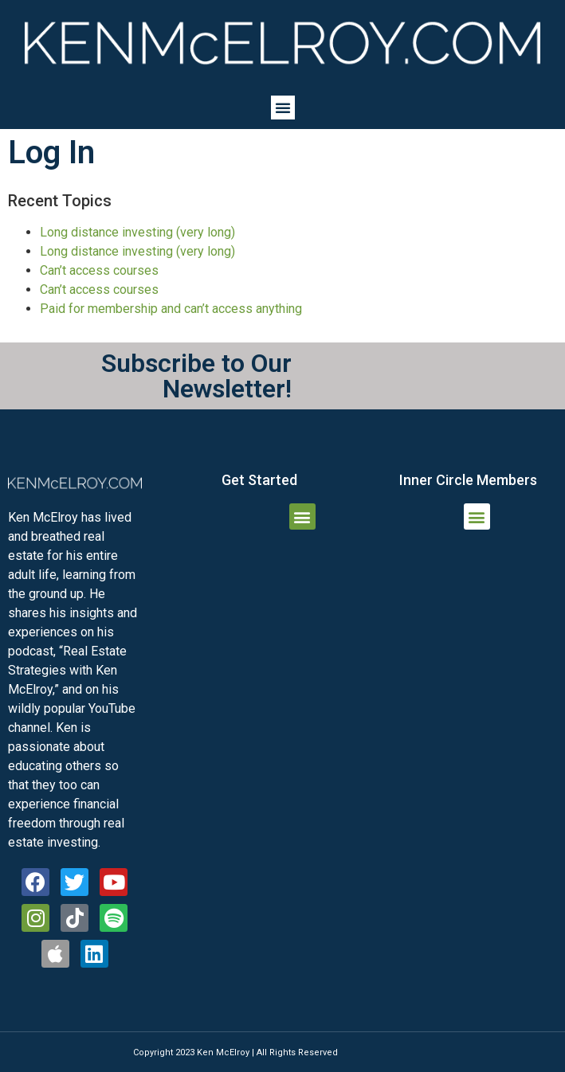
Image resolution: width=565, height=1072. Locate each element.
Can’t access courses (99, 270)
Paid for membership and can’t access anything (171, 308)
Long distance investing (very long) (137, 232)
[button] (282, 107)
